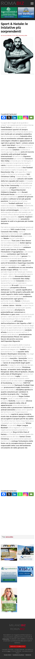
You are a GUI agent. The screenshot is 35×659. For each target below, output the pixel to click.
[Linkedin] (14, 117)
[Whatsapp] (20, 117)
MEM (9, 651)
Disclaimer (28, 654)
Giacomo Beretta (7, 35)
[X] (9, 117)
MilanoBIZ (5, 639)
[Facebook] (3, 117)
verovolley (9, 537)
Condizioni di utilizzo (18, 654)
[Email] (31, 117)
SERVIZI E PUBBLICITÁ (17, 646)
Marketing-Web (23, 35)
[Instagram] (25, 117)
